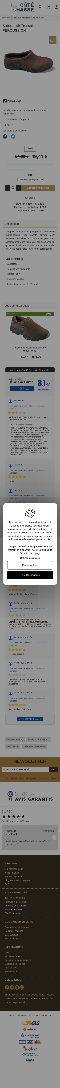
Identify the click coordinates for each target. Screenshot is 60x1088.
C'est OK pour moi (30, 575)
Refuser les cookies (30, 558)
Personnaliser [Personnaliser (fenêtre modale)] (30, 565)
